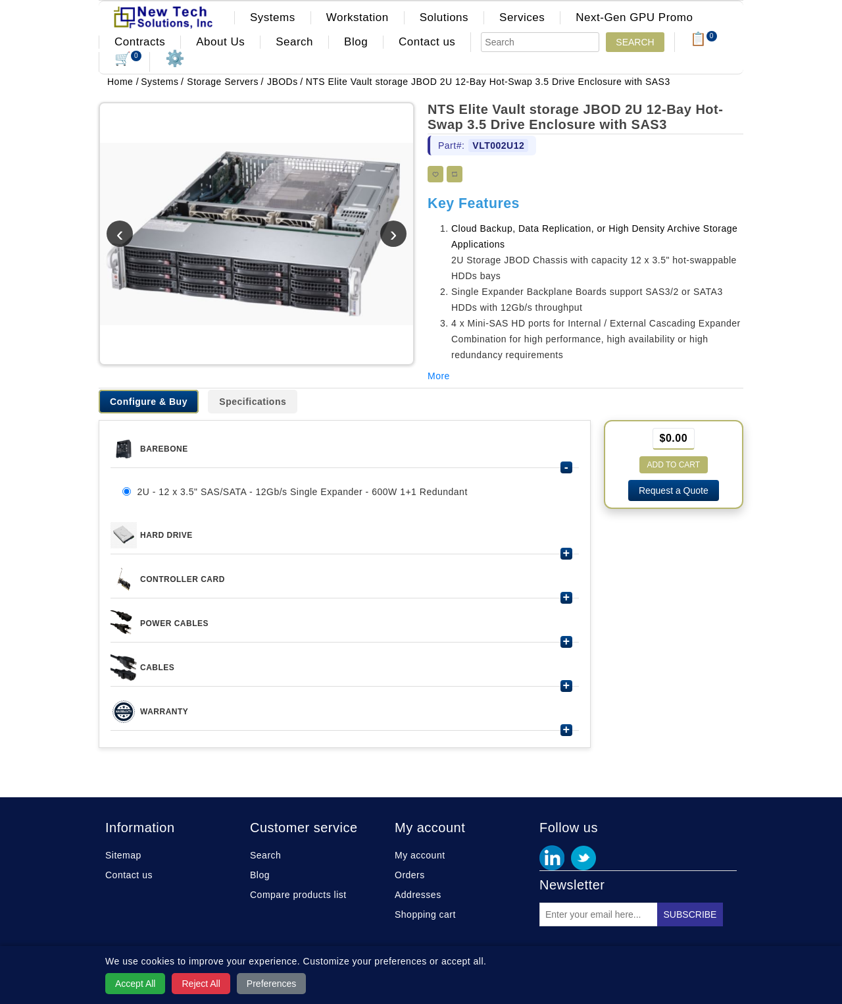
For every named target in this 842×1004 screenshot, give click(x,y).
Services (522, 17)
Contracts (139, 42)
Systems (272, 17)
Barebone (164, 449)
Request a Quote (673, 490)
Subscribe (690, 914)
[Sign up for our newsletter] (598, 914)
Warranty (164, 711)
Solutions (444, 17)
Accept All (135, 983)
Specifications (252, 401)
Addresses (418, 894)
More (439, 376)
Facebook (551, 857)
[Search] (540, 42)
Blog (356, 42)
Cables (157, 667)
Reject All (201, 983)
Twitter (583, 857)
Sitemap (123, 855)
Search (294, 42)
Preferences (271, 983)
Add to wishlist (435, 174)
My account (420, 855)
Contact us (427, 42)
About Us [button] (220, 42)
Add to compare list (454, 174)
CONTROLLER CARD (182, 579)
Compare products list (298, 894)
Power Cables (174, 623)
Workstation (357, 17)
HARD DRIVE (166, 535)
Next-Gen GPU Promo (634, 17)
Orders (410, 875)
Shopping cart (425, 914)
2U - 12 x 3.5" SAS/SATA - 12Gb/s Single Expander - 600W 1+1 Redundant (302, 492)
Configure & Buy (148, 401)
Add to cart (673, 464)
